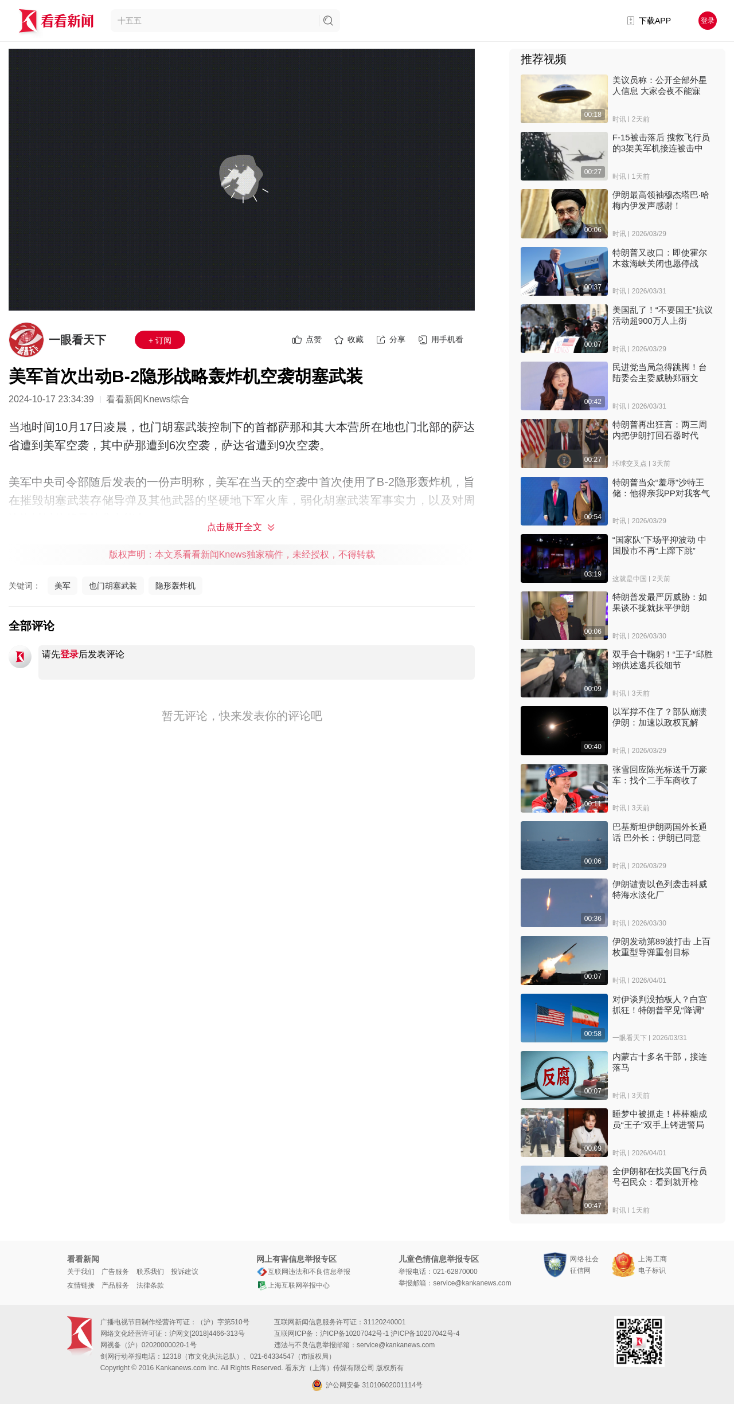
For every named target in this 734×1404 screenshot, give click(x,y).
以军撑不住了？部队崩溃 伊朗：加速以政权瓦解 (659, 717)
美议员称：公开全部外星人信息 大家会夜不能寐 (659, 85)
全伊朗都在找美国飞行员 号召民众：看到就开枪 (659, 1176)
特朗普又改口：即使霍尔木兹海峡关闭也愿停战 (659, 258)
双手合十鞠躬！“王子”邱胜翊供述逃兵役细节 (662, 659)
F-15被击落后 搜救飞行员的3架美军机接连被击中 (661, 142)
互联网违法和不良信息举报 (303, 1272)
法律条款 (150, 1285)
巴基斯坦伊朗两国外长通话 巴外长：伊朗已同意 (659, 832)
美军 (62, 585)
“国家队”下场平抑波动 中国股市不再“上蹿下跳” (659, 545)
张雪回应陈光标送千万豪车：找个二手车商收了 (659, 774)
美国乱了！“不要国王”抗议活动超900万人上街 (662, 315)
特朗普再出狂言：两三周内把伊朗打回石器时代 (659, 429)
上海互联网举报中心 (293, 1285)
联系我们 (150, 1272)
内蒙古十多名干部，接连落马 (659, 1062)
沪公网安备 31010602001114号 (367, 1385)
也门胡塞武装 (113, 585)
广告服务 (115, 1272)
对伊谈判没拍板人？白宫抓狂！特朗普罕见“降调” (659, 1004)
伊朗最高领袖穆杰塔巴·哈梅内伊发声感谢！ (660, 200)
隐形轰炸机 (175, 585)
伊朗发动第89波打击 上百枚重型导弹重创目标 (661, 946)
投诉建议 (184, 1272)
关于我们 (81, 1272)
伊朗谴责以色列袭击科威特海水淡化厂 (659, 889)
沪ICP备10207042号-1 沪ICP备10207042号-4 (389, 1334)
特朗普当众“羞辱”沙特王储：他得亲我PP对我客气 (661, 487)
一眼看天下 (77, 340)
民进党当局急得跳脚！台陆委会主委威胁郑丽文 (659, 372)
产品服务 (115, 1285)
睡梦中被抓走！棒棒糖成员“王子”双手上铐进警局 (659, 1119)
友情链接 (81, 1285)
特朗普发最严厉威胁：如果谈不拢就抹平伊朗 (659, 602)
